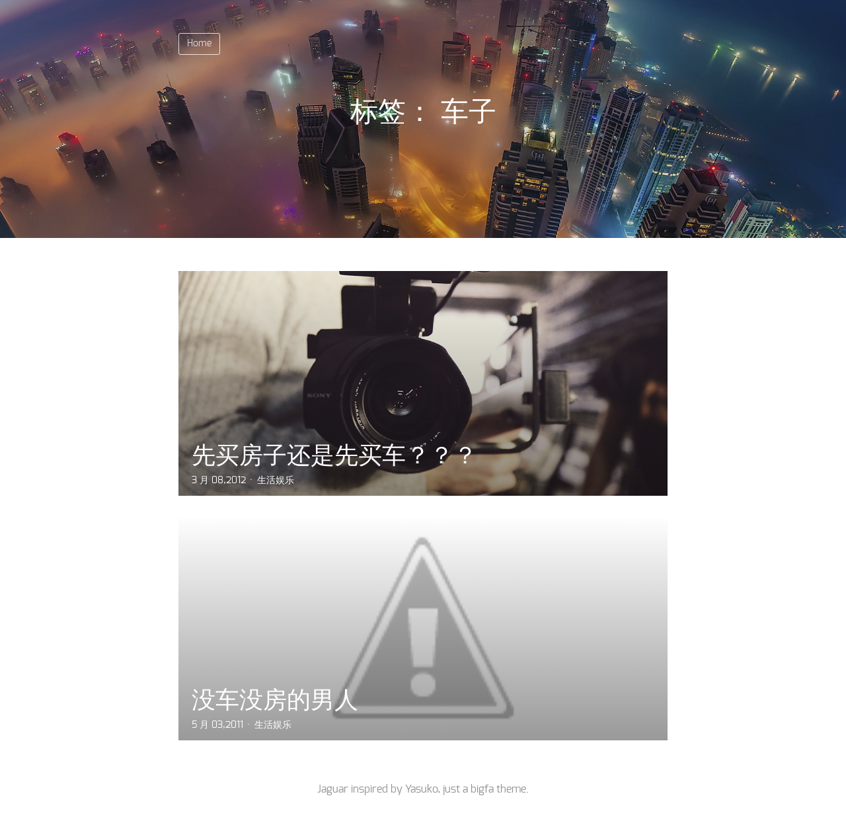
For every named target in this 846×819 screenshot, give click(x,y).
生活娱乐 (275, 480)
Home (199, 43)
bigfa (482, 789)
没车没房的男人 (275, 699)
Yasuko (421, 789)
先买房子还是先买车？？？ (334, 455)
